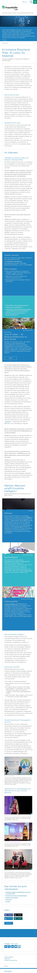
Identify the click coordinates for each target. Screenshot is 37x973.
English (24, 1)
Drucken (8, 923)
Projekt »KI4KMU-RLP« (11, 314)
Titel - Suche (31, 2)
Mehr (10, 358)
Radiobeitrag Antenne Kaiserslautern (15, 312)
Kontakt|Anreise (8, 957)
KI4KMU (7, 421)
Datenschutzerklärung (10, 960)
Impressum (7, 958)
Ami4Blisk (28, 517)
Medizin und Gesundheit (12, 897)
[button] (8, 914)
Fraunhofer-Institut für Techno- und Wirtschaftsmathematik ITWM (17, 13)
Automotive (9, 899)
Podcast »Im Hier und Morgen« (13, 307)
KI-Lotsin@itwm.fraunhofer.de (13, 261)
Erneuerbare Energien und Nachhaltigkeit (16, 895)
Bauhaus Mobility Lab (11, 604)
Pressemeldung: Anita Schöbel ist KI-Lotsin (16, 305)
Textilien (8, 901)
